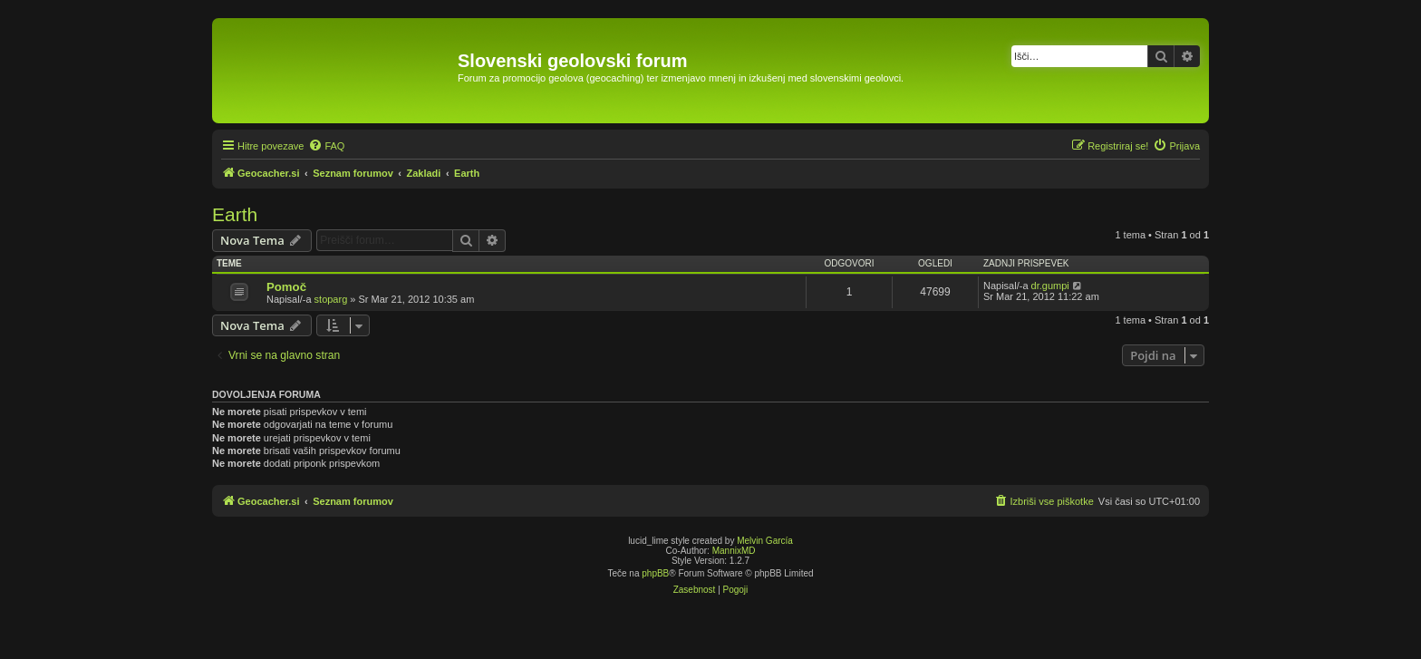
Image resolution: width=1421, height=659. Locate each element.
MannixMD (734, 551)
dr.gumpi (1050, 285)
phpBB (655, 573)
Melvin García (765, 541)
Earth (234, 214)
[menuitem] (326, 146)
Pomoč (286, 287)
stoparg (331, 299)
